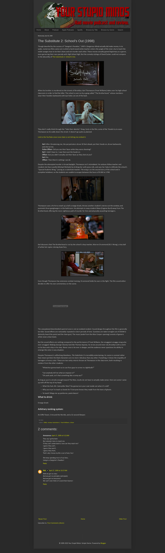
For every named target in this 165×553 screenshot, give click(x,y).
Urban (72, 422)
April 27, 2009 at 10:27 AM (58, 470)
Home (38, 30)
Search (120, 30)
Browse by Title (91, 30)
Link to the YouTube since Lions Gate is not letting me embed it (62, 137)
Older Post (123, 519)
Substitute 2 (56, 422)
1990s (45, 422)
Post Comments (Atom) (55, 523)
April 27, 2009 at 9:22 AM (60, 436)
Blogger (103, 543)
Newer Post (42, 519)
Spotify (80, 30)
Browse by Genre (107, 30)
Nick (44, 470)
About (46, 30)
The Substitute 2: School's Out (63, 57)
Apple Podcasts (68, 30)
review (50, 422)
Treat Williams (65, 422)
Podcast (55, 30)
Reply (45, 463)
